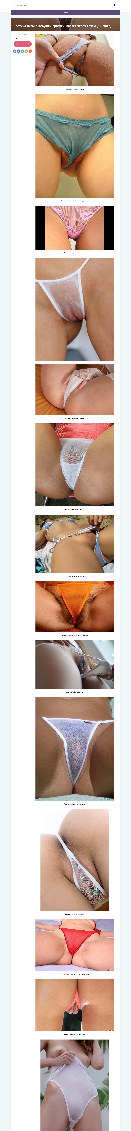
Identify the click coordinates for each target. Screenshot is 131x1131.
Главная (65, 13)
